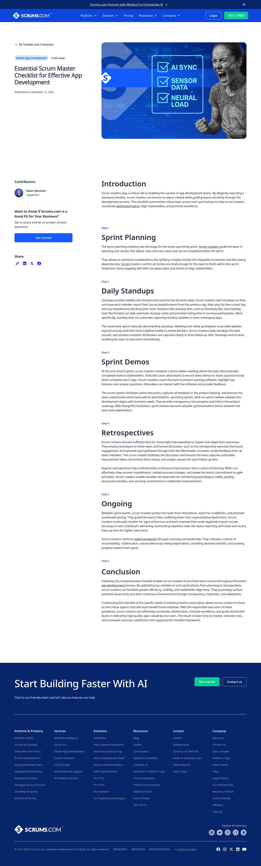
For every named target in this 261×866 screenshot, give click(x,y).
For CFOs (99, 785)
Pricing (128, 16)
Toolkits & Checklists (145, 758)
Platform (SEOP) (23, 738)
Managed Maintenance (28, 771)
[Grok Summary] (236, 832)
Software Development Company (66, 849)
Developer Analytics (26, 778)
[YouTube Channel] (244, 849)
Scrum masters (209, 247)
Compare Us (140, 764)
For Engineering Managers (109, 798)
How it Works (220, 764)
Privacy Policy (120, 848)
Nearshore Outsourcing (108, 751)
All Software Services (66, 778)
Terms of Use (138, 848)
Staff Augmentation (105, 771)
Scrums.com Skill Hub (186, 751)
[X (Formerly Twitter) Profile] (231, 849)
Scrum (125, 264)
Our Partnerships (223, 785)
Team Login (180, 771)
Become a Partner (223, 791)
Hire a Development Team (109, 758)
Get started (43, 238)
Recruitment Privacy (159, 848)
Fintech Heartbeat (144, 778)
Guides (137, 744)
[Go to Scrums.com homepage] (38, 829)
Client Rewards (221, 798)
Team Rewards (181, 764)
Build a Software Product (108, 764)
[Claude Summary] (243, 832)
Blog (136, 738)
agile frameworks (145, 539)
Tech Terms (140, 805)
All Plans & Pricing (25, 798)
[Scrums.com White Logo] (37, 15)
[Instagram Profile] (225, 849)
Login (213, 16)
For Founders (101, 791)
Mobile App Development (69, 751)
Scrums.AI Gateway (25, 744)
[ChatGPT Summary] (212, 832)
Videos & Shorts (142, 791)
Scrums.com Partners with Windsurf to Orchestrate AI (126, 5)
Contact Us (219, 744)
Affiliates (218, 805)
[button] (89, 15)
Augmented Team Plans (28, 764)
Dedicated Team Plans (27, 751)
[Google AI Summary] (220, 832)
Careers (177, 738)
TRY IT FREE (236, 16)
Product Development (27, 758)
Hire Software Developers (109, 744)
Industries (100, 738)
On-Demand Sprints (26, 791)
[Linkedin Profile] (238, 849)
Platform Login (221, 758)
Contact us (234, 682)
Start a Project (221, 751)
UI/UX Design (62, 764)
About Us (218, 738)
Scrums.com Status (186, 849)
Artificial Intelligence (66, 738)
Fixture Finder (141, 798)
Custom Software (64, 758)
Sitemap (217, 811)
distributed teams (128, 206)
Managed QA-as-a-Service (29, 785)
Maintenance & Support (68, 771)
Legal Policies (221, 778)
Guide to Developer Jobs (187, 758)
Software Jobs (181, 744)
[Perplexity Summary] (228, 832)
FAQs (216, 771)
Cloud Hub (60, 744)
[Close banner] (244, 4)
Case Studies (140, 751)
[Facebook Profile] (218, 849)
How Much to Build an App (149, 771)
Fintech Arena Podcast (146, 785)
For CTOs (99, 778)
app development (113, 585)
